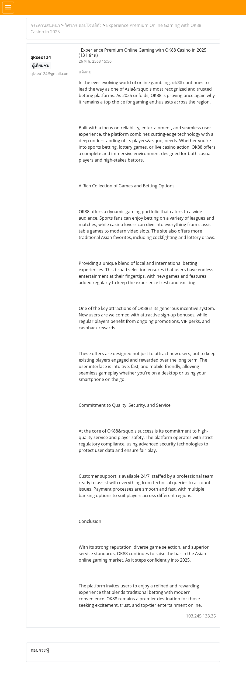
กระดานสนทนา (45, 25)
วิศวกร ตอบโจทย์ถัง (83, 25)
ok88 (177, 82)
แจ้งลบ (85, 72)
